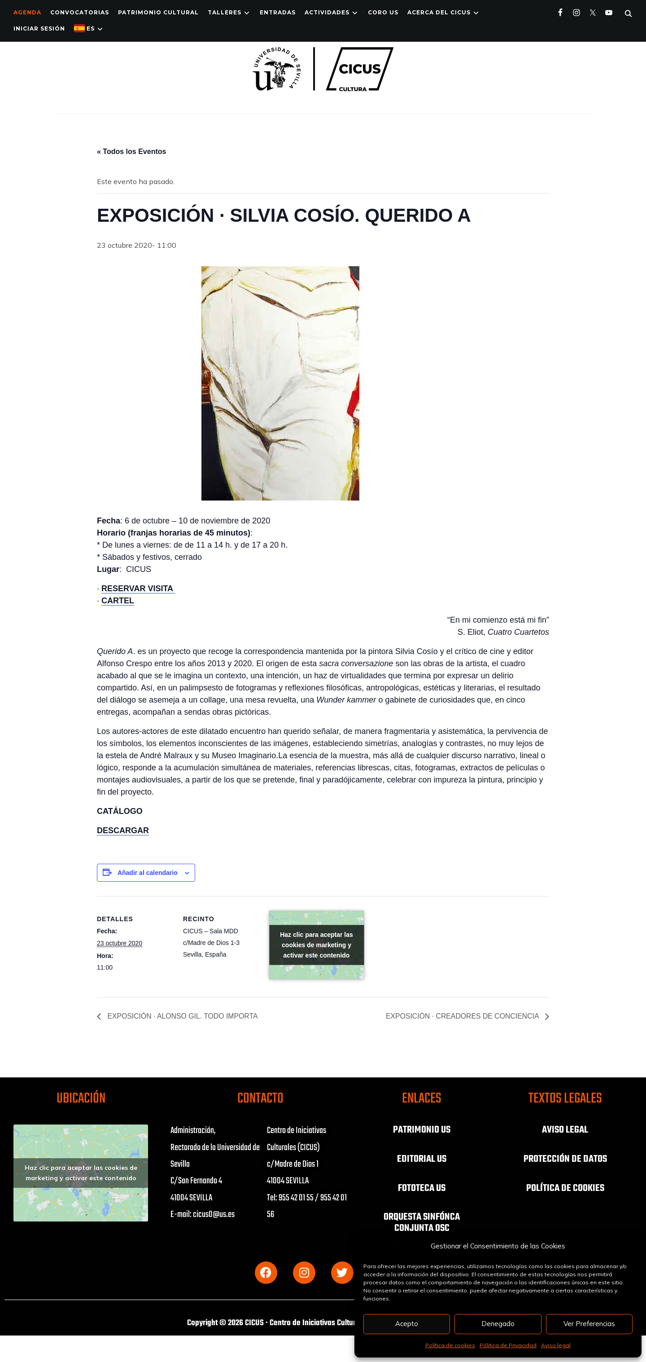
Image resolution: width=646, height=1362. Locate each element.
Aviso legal (556, 1345)
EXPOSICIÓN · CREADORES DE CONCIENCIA (462, 1016)
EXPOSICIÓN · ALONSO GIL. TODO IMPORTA (182, 1016)
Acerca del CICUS (439, 12)
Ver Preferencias (589, 1323)
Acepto (406, 1323)
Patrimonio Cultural (158, 12)
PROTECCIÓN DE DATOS (565, 1158)
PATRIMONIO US (422, 1130)
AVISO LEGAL (565, 1130)
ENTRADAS (278, 12)
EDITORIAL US (422, 1158)
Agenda (27, 12)
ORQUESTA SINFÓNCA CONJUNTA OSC (422, 1221)
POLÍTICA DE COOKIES (565, 1187)
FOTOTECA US (421, 1187)
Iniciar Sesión (39, 28)
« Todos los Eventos (131, 151)
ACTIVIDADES (327, 12)
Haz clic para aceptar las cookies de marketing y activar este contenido (316, 945)
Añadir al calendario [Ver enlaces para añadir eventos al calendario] (148, 872)
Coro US (383, 12)
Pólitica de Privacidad (508, 1345)
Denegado (498, 1323)
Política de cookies (450, 1345)
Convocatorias (79, 12)
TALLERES (224, 12)
